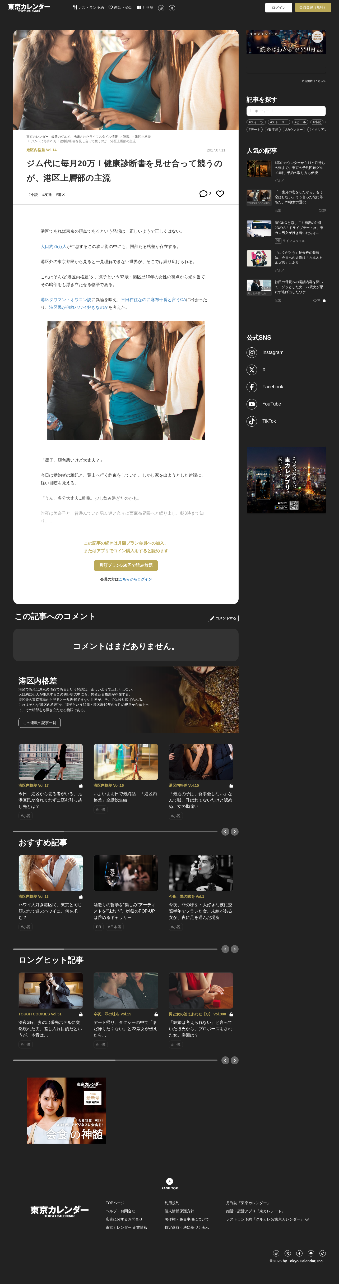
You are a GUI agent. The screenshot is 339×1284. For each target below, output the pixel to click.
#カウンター (294, 129)
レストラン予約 (88, 7)
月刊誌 (145, 7)
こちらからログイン (135, 579)
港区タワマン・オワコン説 (66, 299)
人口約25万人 (54, 246)
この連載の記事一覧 (39, 723)
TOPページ (115, 1203)
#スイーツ (256, 122)
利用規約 (172, 1203)
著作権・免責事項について (187, 1219)
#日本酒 (272, 129)
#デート (254, 129)
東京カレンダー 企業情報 (126, 1227)
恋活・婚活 (121, 7)
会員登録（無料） (313, 7)
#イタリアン (318, 129)
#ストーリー (279, 122)
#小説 (317, 122)
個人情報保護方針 (179, 1211)
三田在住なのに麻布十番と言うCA (153, 299)
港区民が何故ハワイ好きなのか (78, 307)
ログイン (279, 8)
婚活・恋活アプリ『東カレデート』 (255, 1211)
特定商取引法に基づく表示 (187, 1227)
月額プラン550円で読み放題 (126, 565)
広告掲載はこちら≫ (314, 81)
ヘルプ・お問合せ (120, 1211)
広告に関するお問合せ (124, 1219)
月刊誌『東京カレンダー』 (248, 1203)
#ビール (300, 122)
